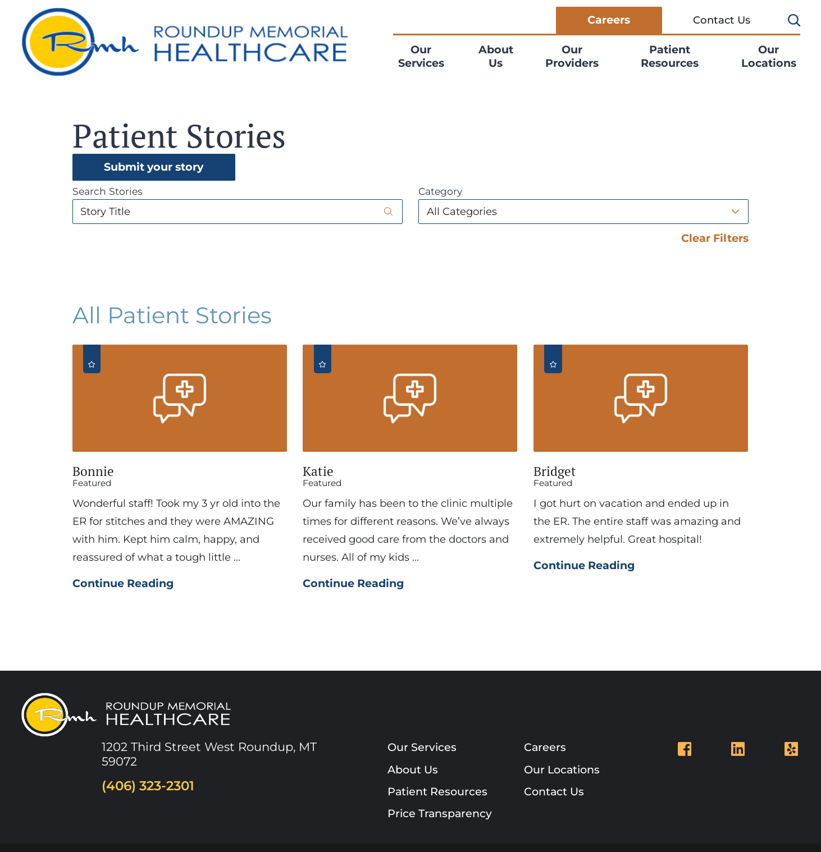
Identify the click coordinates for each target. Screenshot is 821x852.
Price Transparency (439, 813)
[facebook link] (685, 749)
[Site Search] (794, 20)
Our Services (421, 56)
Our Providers (572, 56)
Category (440, 191)
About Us (495, 56)
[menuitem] (428, 56)
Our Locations (768, 56)
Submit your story (153, 166)
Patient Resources (670, 56)
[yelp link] (791, 749)
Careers (608, 19)
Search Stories (107, 191)
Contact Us (721, 19)
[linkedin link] (738, 749)
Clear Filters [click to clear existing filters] (715, 238)
